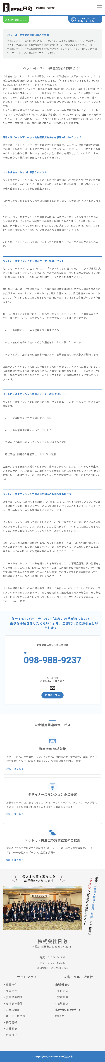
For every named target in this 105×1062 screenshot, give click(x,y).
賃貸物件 (11, 984)
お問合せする (52, 695)
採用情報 (11, 1022)
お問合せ (11, 1035)
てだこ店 (62, 991)
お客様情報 (13, 1009)
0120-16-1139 (86, 20)
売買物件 (11, 991)
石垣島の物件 (14, 1003)
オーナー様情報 (15, 1016)
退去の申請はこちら (16, 20)
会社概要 (11, 1028)
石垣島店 (62, 1003)
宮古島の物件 (14, 997)
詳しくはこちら (15, 768)
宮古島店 (62, 997)
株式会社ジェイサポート (68, 1009)
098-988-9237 (52, 660)
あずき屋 (59, 1016)
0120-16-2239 (57, 962)
